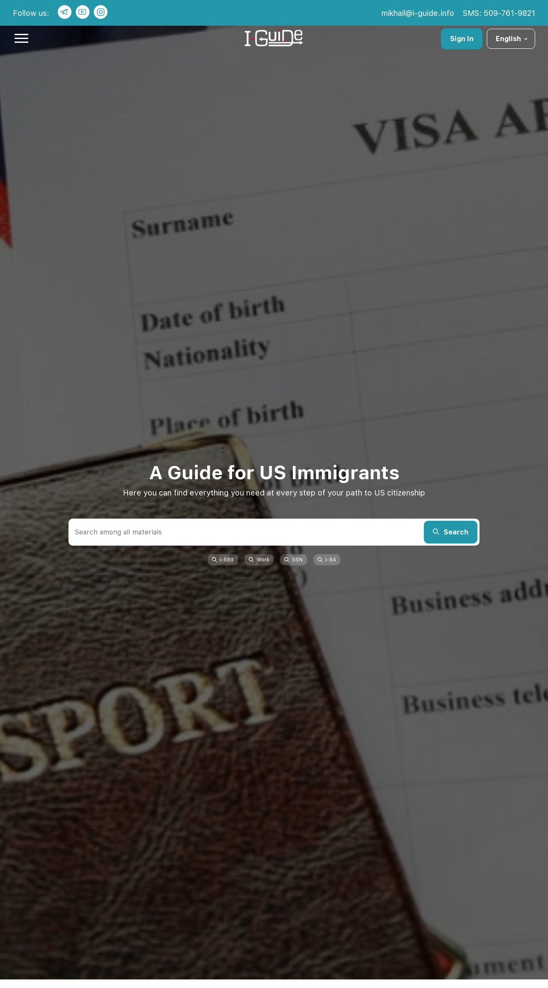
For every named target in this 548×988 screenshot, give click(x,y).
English (512, 39)
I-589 (223, 560)
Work (259, 560)
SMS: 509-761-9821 (499, 13)
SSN (293, 560)
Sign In (462, 39)
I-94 (327, 560)
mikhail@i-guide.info (417, 13)
